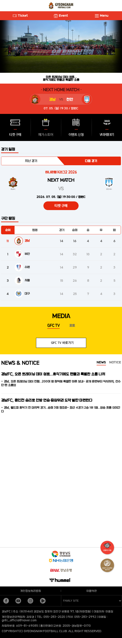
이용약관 (91, 591)
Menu (101, 15)
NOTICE (115, 362)
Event (61, 15)
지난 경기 (31, 161)
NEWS (101, 362)
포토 (72, 325)
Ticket (20, 15)
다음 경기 (91, 161)
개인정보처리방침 (30, 591)
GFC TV (53, 325)
